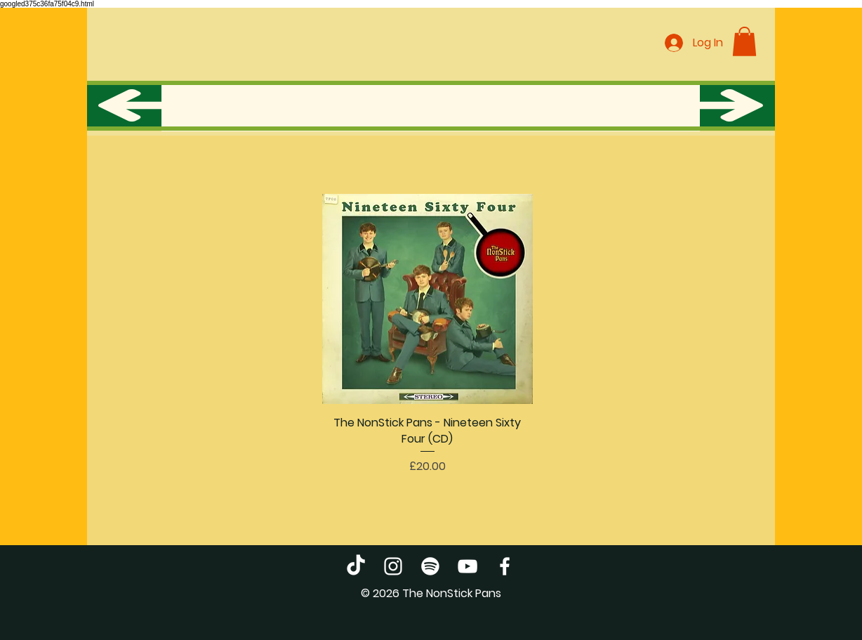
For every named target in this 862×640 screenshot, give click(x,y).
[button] (744, 41)
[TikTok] (356, 566)
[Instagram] (393, 566)
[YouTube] (467, 566)
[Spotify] (430, 566)
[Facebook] (505, 566)
